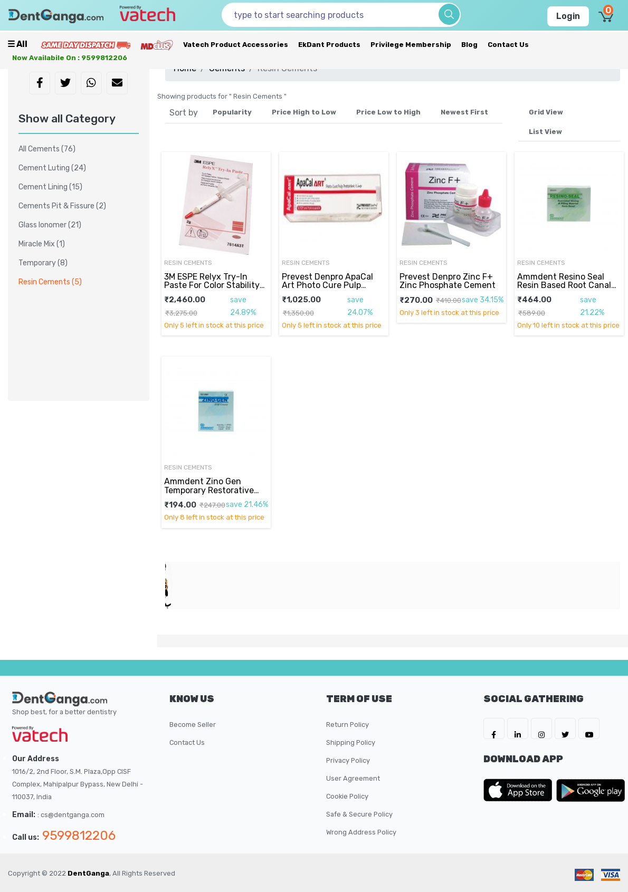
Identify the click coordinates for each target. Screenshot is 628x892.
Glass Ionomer (49, 224)
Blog (469, 45)
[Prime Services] (85, 45)
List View (545, 132)
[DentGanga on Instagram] (541, 728)
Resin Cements (188, 262)
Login (568, 16)
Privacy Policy (348, 760)
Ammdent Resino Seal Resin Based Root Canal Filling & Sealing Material (565, 285)
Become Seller (192, 724)
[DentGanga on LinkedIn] (517, 728)
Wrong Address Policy (361, 832)
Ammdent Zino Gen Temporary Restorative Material (209, 490)
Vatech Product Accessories (235, 45)
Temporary (43, 262)
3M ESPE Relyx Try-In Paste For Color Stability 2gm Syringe (212, 285)
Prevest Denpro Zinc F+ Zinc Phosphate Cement (447, 281)
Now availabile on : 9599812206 (69, 58)
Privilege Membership (410, 45)
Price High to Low (304, 112)
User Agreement (353, 778)
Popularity (232, 112)
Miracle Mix (41, 243)
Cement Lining (50, 187)
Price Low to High (388, 112)
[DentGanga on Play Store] (590, 790)
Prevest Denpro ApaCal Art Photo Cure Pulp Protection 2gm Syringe (329, 285)
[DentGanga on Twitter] (565, 728)
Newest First (464, 112)
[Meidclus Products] (156, 45)
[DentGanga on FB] (494, 728)
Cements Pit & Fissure (62, 206)
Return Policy (347, 724)
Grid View (546, 112)
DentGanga (88, 873)
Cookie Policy (347, 796)
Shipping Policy (350, 742)
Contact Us (508, 45)
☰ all (17, 44)
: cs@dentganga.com (70, 815)
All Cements (46, 149)
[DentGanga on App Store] (519, 790)
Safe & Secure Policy (359, 814)
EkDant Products (329, 45)
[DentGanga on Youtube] (589, 728)
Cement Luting (52, 168)
